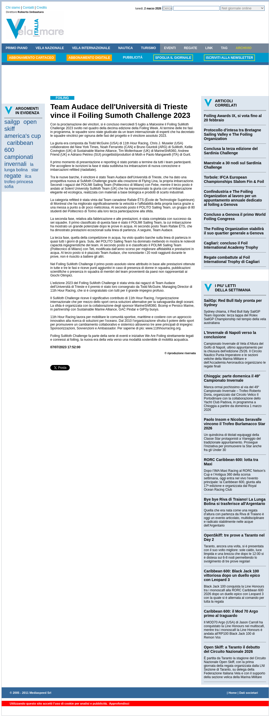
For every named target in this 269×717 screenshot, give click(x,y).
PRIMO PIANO (17, 48)
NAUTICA (125, 48)
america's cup (22, 135)
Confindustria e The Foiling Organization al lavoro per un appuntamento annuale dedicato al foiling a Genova (233, 198)
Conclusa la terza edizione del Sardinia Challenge (231, 150)
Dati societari (248, 692)
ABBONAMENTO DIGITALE (89, 58)
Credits (41, 7)
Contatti (28, 7)
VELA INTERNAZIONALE (91, 48)
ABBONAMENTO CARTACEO (31, 58)
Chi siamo (13, 7)
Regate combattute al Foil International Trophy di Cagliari (232, 259)
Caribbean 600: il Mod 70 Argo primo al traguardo (231, 613)
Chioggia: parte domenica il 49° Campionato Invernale (232, 378)
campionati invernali (18, 160)
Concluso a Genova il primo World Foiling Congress (234, 216)
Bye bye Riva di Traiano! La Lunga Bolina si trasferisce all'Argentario (234, 501)
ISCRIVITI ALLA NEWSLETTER (229, 58)
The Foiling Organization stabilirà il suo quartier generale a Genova (234, 231)
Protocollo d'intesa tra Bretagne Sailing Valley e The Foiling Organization (232, 134)
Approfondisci (118, 703)
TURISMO (148, 48)
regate (12, 175)
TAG (224, 48)
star (35, 170)
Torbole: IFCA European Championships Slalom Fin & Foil (234, 179)
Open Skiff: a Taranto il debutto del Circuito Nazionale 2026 (232, 649)
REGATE (190, 48)
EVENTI (170, 48)
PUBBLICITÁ (132, 57)
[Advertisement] (135, 81)
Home (232, 692)
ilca (28, 176)
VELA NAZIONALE (50, 48)
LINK (209, 48)
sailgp (12, 121)
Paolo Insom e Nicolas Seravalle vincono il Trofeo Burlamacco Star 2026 (234, 423)
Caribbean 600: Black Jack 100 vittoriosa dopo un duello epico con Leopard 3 (232, 575)
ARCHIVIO (244, 48)
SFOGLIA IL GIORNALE (173, 58)
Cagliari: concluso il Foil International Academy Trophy (231, 245)
